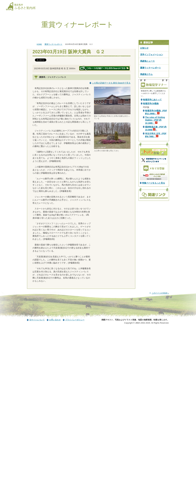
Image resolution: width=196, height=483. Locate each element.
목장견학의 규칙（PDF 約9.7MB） (155, 187)
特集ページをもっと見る (153, 235)
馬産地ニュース (147, 61)
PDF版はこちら (151, 125)
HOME (39, 44)
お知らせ (144, 48)
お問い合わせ (55, 474)
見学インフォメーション (151, 54)
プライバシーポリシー (74, 474)
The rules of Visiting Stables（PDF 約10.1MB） (155, 172)
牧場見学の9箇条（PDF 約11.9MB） (156, 164)
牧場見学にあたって (152, 152)
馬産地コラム (146, 74)
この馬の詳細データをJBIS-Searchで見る (111, 83)
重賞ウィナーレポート (53, 44)
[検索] (188, 3)
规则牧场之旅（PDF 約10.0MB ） (155, 180)
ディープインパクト (64, 99)
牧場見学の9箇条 (151, 156)
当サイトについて (37, 474)
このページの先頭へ (160, 448)
